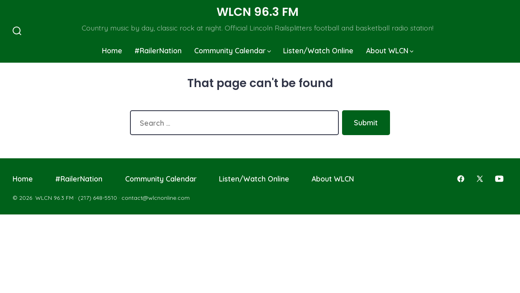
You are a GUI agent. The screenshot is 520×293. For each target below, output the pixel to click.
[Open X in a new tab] (479, 178)
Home (112, 50)
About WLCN (390, 50)
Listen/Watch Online (318, 50)
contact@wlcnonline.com (155, 197)
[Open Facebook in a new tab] (460, 178)
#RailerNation (158, 50)
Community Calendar (232, 50)
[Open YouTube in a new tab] (499, 178)
